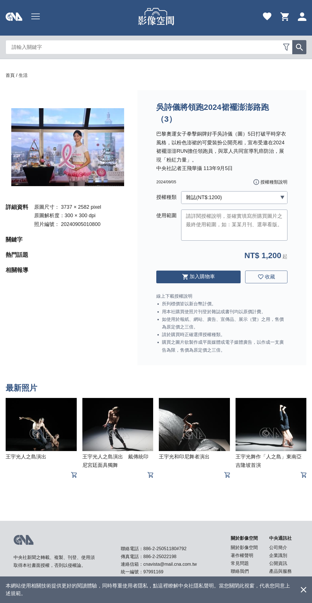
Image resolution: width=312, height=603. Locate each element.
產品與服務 (280, 571)
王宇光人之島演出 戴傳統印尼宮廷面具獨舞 (115, 461)
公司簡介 (278, 547)
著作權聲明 (242, 555)
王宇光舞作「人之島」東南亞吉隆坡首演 (269, 461)
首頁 (10, 75)
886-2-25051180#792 (164, 548)
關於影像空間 (244, 547)
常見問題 (240, 563)
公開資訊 (278, 563)
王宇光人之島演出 (26, 457)
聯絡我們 (240, 571)
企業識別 (278, 555)
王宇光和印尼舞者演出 (184, 457)
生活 (23, 75)
